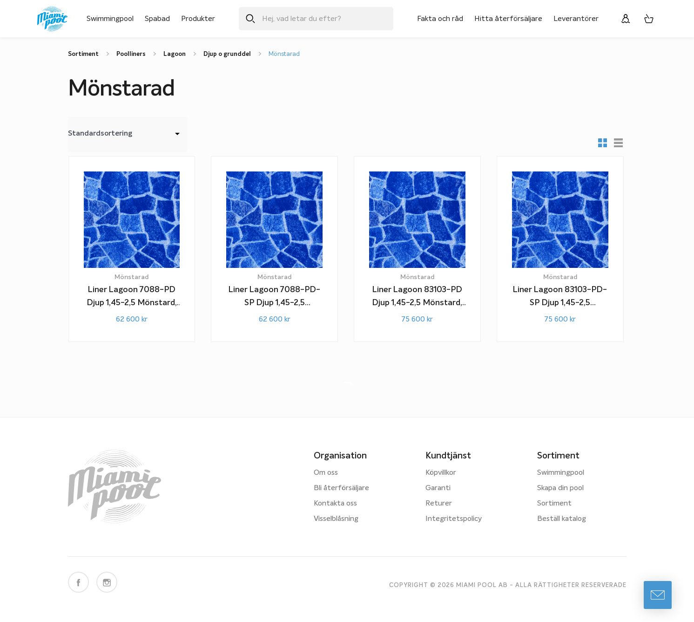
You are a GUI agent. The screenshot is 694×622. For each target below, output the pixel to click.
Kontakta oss (335, 503)
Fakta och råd (440, 18)
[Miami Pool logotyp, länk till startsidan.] (52, 18)
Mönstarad (284, 54)
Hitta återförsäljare (508, 18)
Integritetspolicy (453, 519)
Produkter (198, 18)
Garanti (438, 488)
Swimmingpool (110, 18)
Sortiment (554, 503)
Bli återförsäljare (341, 488)
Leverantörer (576, 18)
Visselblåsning (336, 519)
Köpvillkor (440, 473)
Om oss (326, 473)
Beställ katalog (561, 519)
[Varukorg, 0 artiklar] (649, 18)
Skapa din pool (560, 488)
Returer (438, 503)
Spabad (157, 18)
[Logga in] (625, 18)
